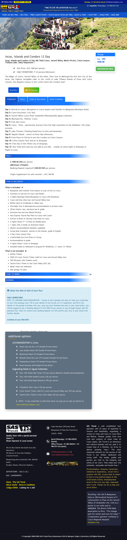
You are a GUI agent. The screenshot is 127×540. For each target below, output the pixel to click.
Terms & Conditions (27, 484)
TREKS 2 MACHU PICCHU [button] (39, 15)
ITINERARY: (11, 99)
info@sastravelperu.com (60, 452)
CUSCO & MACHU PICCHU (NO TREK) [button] (61, 15)
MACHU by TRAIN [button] (81, 15)
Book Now (13, 90)
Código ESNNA (12, 487)
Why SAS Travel (19, 482)
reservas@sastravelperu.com (62, 455)
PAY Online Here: (7, 2)
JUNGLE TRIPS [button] (105, 15)
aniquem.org (93, 522)
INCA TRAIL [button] (25, 15)
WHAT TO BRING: (56, 99)
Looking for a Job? (27, 487)
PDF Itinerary (31, 90)
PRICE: (23, 99)
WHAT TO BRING (13, 274)
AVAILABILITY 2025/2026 (22, 2)
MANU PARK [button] (115, 15)
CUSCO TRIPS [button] (93, 15)
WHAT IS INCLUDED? (38, 99)
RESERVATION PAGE (105, 69)
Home (8, 482)
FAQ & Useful (11, 484)
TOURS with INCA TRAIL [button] (11, 15)
